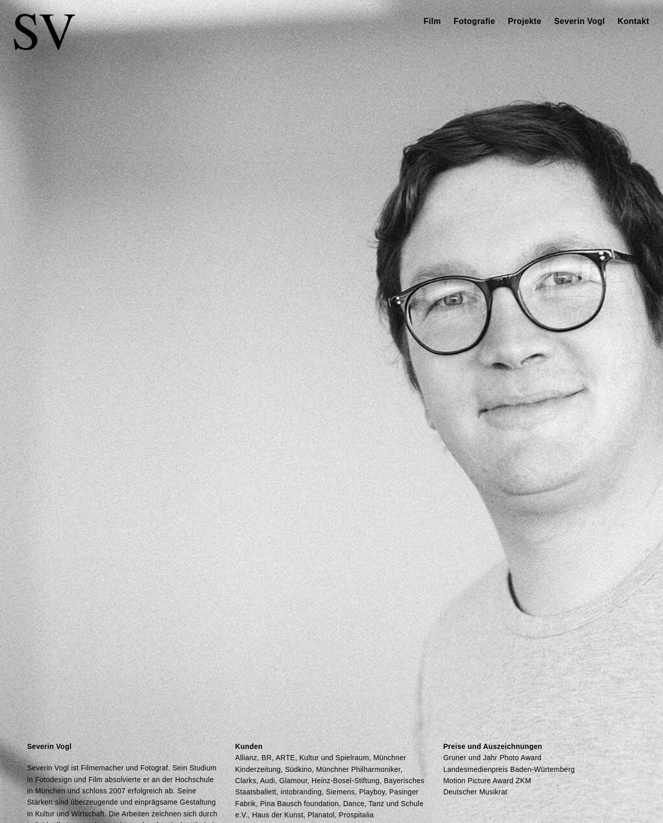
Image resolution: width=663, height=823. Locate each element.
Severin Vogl (579, 21)
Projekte (524, 21)
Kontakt (633, 21)
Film (432, 21)
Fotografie (474, 21)
